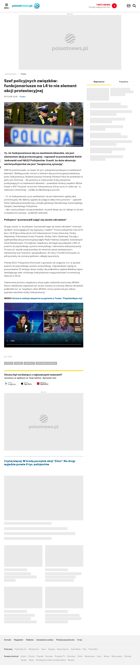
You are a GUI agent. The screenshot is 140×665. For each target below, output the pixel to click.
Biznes (106, 656)
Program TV (60, 656)
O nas (79, 640)
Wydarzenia (90, 656)
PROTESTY (29, 363)
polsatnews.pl (10, 74)
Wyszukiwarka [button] (134, 6)
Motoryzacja (117, 656)
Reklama (30, 640)
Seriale (24, 660)
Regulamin (18, 640)
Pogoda (51, 649)
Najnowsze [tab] (99, 81)
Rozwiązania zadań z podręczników (51, 660)
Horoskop (71, 656)
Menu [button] (6, 8)
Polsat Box (93, 649)
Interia (23, 656)
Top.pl (31, 660)
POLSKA (18, 363)
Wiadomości (34, 649)
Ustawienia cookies (44, 640)
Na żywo (49, 656)
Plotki (80, 656)
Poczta (31, 656)
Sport (43, 649)
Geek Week (76, 649)
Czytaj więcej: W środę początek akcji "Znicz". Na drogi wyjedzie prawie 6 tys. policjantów (39, 462)
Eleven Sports (63, 649)
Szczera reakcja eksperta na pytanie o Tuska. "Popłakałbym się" (47, 298)
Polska (23, 74)
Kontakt (7, 640)
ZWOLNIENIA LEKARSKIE (46, 363)
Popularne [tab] (123, 81)
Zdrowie (127, 656)
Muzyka (71, 660)
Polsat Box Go (21, 649)
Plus (84, 649)
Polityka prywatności (65, 640)
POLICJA (8, 363)
